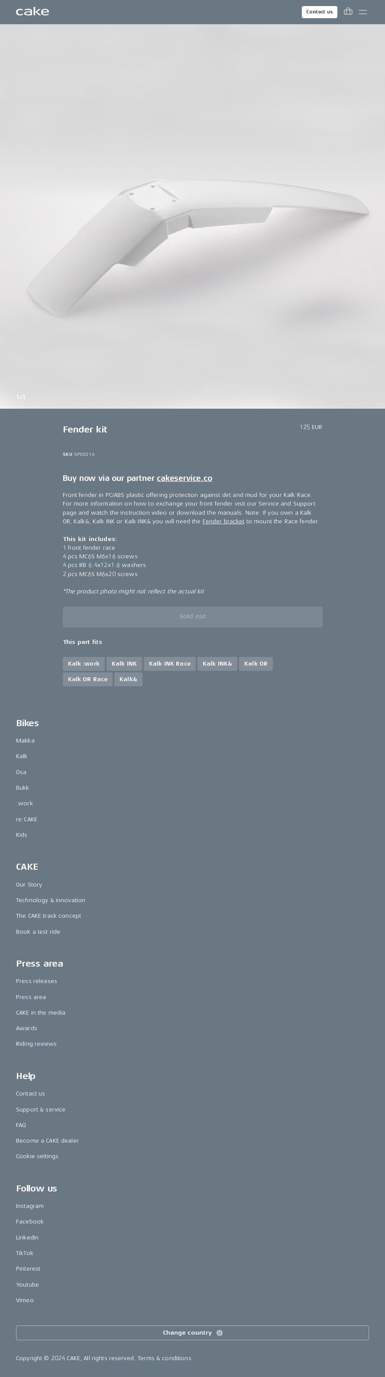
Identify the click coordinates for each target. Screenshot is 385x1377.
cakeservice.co (184, 478)
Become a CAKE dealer (47, 1140)
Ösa (21, 772)
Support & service (40, 1109)
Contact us (319, 12)
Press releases (36, 981)
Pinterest (28, 1268)
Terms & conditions (164, 1358)
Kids (22, 835)
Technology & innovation (50, 900)
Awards (26, 1028)
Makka (25, 740)
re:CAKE (26, 819)
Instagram (30, 1206)
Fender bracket (224, 521)
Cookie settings (37, 1156)
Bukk (22, 788)
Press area (31, 997)
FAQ (21, 1125)
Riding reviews (36, 1044)
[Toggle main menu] (363, 12)
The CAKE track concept (48, 916)
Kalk (22, 756)
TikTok (24, 1253)
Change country (193, 1333)
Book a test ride (38, 932)
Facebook (30, 1221)
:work (24, 803)
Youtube (27, 1284)
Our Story (29, 884)
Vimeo (25, 1300)
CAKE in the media (40, 1012)
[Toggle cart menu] (348, 12)
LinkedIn (27, 1237)
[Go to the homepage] (32, 12)
